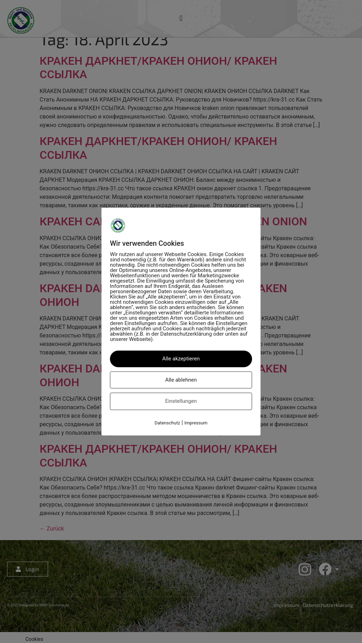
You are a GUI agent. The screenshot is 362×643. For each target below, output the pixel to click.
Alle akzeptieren (181, 358)
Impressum (195, 422)
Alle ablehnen (181, 380)
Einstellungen (181, 401)
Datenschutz (167, 422)
